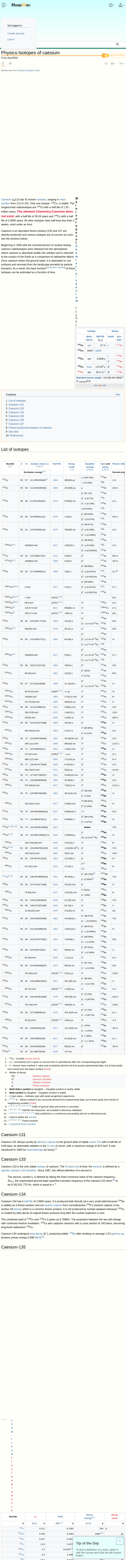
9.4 (23, 870)
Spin (103, 228)
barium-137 (7, 1274)
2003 (55, 523)
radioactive (35, 1096)
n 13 (14, 591)
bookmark (118, 55)
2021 (55, 372)
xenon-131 (95, 906)
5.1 (14, 1384)
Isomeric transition (42, 843)
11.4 (28, 877)
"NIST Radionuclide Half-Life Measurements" (32, 1350)
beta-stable (7, 1220)
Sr (8, 1259)
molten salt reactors (102, 1112)
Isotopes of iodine (15, 1330)
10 (104, 1137)
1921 (55, 591)
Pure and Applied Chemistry (22, 1360)
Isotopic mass (38, 228)
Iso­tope (91, 88)
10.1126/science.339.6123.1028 (27, 1455)
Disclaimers (47, 1544)
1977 (55, 309)
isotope (41, 930)
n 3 (41, 230)
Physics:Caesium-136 (28, 70)
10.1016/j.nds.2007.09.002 (38, 1388)
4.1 (14, 1374)
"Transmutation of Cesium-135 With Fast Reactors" (75, 1441)
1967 (55, 714)
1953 (55, 583)
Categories (7, 1494)
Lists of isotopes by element (44, 1498)
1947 (55, 576)
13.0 (11, 884)
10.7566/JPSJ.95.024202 (39, 1402)
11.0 (11, 877)
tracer (35, 1288)
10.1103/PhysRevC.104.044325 (68, 1381)
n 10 (60, 361)
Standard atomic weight (89, 134)
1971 (55, 534)
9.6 (30, 870)
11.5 (32, 877)
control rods (54, 1161)
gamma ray (117, 998)
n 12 (10, 591)
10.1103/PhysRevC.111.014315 (27, 1371)
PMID (50, 1455)
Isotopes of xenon (15, 1326)
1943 (55, 649)
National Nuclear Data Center (24, 1458)
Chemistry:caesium (95, 81)
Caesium (6, 76)
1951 (55, 539)
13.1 (15, 884)
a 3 (101, 1043)
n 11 (60, 455)
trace (89, 123)
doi (54, 1360)
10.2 (19, 874)
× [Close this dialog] (120, 1541)
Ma (34, 1033)
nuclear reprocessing (92, 1104)
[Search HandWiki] (63, 44)
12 (19, 1193)
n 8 (107, 234)
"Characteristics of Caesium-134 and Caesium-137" (35, 1423)
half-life (100, 93)
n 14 (10, 612)
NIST (61, 1350)
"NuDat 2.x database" (52, 1458)
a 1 (93, 1027)
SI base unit (72, 930)
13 (113, 1266)
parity (105, 231)
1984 (55, 252)
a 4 (71, 1059)
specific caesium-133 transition (18, 934)
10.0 (11, 874)
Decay (115, 88)
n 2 (37, 230)
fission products (69, 1020)
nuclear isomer (32, 822)
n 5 (88, 234)
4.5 (26, 1374)
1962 (55, 617)
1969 (55, 335)
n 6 (91, 234)
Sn (21, 1044)
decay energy (8, 1120)
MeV (37, 1002)
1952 (55, 557)
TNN (32, 867)
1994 (55, 244)
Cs (80, 129)
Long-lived (53, 1020)
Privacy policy (9, 1544)
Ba (119, 118)
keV (88, 1033)
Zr (22, 1054)
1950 (55, 529)
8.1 (14, 863)
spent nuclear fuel (83, 1259)
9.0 (10, 870)
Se (21, 1049)
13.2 (19, 884)
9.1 (14, 870)
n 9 (13, 309)
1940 (55, 599)
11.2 (19, 877)
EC (82, 576)
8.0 (10, 863)
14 (18, 1277)
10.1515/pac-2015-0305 (69, 1360)
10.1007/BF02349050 (61, 1437)
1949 (55, 612)
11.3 (24, 877)
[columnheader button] (13, 1033)
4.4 (23, 1374)
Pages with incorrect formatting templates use (94, 1494)
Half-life (57, 228)
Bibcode (59, 1388)
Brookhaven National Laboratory (82, 1458)
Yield (60, 1026)
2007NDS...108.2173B (76, 1388)
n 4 (71, 234)
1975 (55, 294)
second (32, 881)
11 (36, 1181)
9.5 (26, 870)
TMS (47, 833)
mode (111, 93)
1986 (55, 325)
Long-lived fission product (22, 888)
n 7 (103, 234)
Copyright (61, 1544)
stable (98, 107)
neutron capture (53, 969)
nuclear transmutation (75, 1182)
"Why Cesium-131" (26, 1406)
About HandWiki (28, 1544)
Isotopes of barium (16, 1322)
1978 (55, 265)
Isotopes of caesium (14, 1498)
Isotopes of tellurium (16, 1334)
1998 (55, 508)
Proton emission (41, 850)
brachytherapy (35, 914)
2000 (55, 482)
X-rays (51, 910)
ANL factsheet (13, 1200)
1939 (55, 664)
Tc (21, 1038)
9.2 (17, 870)
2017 (55, 792)
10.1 (15, 874)
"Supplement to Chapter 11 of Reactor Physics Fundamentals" (63, 1427)
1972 (55, 320)
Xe (119, 102)
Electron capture (41, 840)
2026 (55, 816)
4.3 (20, 1374)
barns (17, 973)
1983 (55, 461)
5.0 (10, 1384)
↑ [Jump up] (8, 822)
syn (89, 102)
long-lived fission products (16, 1104)
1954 (55, 471)
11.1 (15, 877)
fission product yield (47, 1130)
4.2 (17, 1374)
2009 (55, 722)
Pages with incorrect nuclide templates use (40, 1494)
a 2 (61, 1033)
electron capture (46, 906)
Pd (21, 1064)
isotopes (41, 76)
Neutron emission (42, 846)
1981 (55, 437)
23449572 (59, 1455)
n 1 (10, 230)
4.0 (10, 1374)
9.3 (20, 870)
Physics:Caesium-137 (32, 1248)
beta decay (36, 998)
